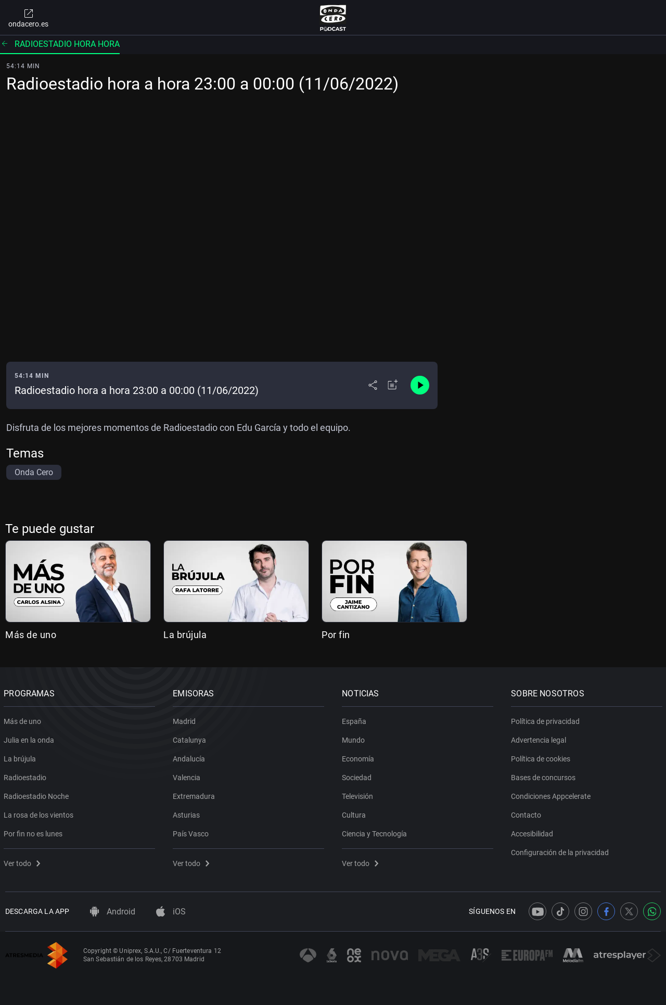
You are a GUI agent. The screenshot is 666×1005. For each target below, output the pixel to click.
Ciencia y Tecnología (375, 832)
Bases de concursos (545, 775)
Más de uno (30, 634)
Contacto (528, 813)
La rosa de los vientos (40, 813)
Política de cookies (542, 757)
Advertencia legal (540, 738)
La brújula (185, 634)
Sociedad (358, 775)
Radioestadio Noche (37, 794)
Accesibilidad (534, 832)
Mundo (354, 738)
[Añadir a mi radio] (392, 385)
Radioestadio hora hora (60, 44)
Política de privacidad (547, 719)
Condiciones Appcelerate (552, 794)
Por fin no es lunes (34, 832)
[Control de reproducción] (420, 385)
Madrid (185, 719)
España (355, 719)
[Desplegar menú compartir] (372, 385)
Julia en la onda (30, 738)
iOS (171, 912)
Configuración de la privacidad (561, 850)
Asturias (187, 813)
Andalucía (190, 757)
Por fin (336, 634)
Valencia (188, 775)
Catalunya (191, 738)
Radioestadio (26, 775)
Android (112, 912)
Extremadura (195, 794)
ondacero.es (28, 17)
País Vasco (192, 832)
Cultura (355, 813)
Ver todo (23, 861)
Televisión (359, 794)
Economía (359, 757)
